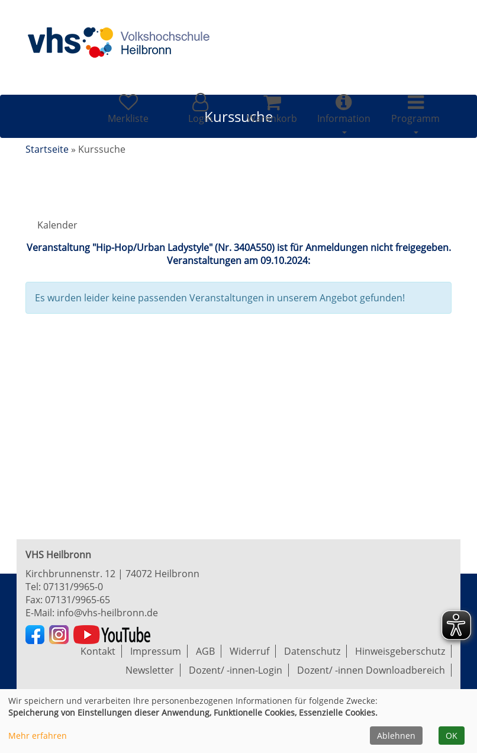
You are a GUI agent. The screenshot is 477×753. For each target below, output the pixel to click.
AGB (205, 651)
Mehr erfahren (37, 735)
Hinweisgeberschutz (400, 651)
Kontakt (97, 651)
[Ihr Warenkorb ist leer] (272, 109)
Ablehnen (396, 735)
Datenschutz (312, 651)
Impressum (155, 651)
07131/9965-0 (73, 586)
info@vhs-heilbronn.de (107, 612)
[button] (200, 109)
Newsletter (149, 670)
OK (451, 735)
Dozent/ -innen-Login (235, 670)
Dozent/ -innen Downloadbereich (371, 670)
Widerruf (249, 651)
